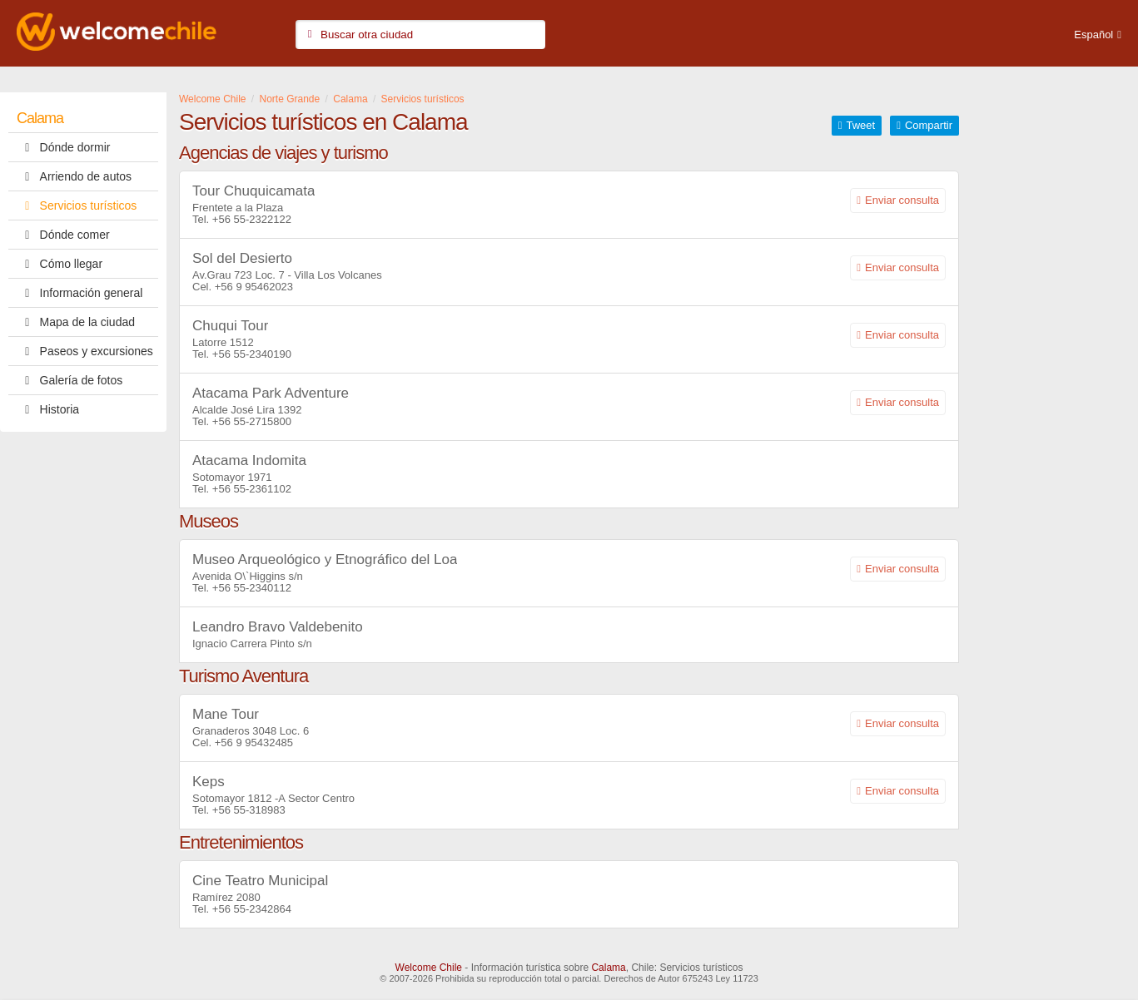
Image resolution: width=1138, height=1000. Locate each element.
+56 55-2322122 (251, 219)
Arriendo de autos (74, 176)
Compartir (928, 125)
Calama (40, 118)
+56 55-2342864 (251, 909)
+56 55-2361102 (251, 489)
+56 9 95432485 (254, 742)
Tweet (860, 125)
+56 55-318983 (249, 810)
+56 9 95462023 (254, 286)
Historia (48, 409)
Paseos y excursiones (85, 351)
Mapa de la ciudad (76, 322)
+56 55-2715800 (251, 421)
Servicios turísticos (77, 205)
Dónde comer (63, 234)
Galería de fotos (69, 380)
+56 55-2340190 (251, 354)
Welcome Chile (428, 967)
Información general (79, 293)
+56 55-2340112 (251, 588)
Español (1093, 34)
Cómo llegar (59, 264)
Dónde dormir (63, 147)
